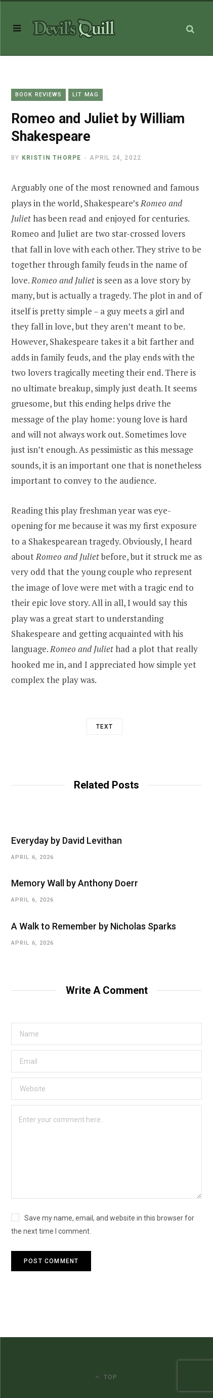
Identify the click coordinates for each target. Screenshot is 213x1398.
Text (104, 726)
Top (106, 1377)
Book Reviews (38, 94)
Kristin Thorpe (51, 157)
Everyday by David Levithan (66, 840)
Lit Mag (85, 94)
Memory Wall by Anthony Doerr (74, 883)
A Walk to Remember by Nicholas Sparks (93, 926)
